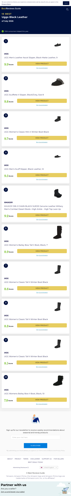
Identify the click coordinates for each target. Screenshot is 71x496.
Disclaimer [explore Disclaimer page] (35, 459)
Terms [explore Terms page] (25, 459)
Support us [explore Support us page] (47, 459)
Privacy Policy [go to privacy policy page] (6, 4)
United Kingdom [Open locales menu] (49, 467)
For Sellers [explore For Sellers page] (59, 459)
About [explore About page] (10, 459)
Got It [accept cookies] (66, 3)
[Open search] (67, 9)
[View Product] (35, 54)
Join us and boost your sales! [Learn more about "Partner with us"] (13, 492)
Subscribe (36, 446)
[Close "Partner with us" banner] (69, 483)
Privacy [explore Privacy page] (18, 459)
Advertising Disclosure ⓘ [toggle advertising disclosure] (21, 467)
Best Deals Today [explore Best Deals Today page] (35, 462)
